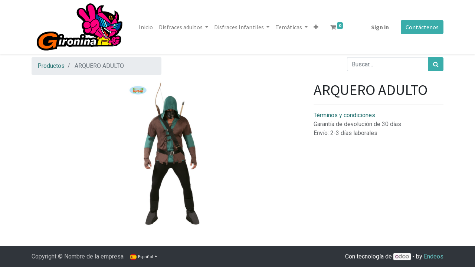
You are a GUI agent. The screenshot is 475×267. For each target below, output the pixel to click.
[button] (316, 27)
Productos (51, 65)
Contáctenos (422, 27)
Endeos (433, 256)
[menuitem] (146, 27)
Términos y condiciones (344, 115)
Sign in (380, 27)
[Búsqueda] (435, 64)
